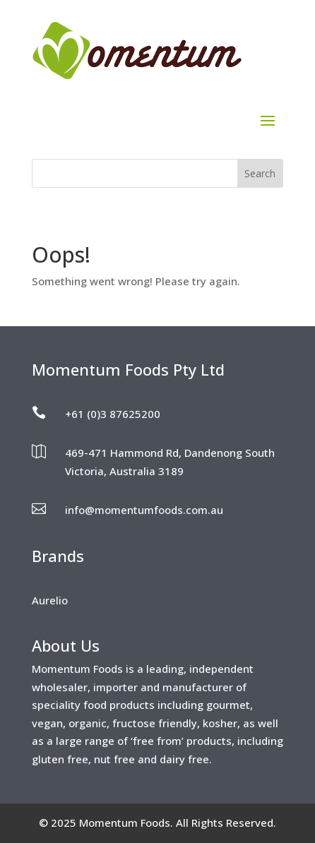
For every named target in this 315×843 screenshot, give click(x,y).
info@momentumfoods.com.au (144, 510)
